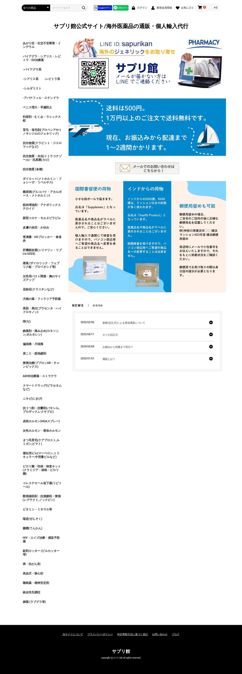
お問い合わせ (159, 634)
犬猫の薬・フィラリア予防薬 (42, 299)
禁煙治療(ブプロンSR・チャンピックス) (41, 364)
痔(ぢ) (27, 321)
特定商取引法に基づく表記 (132, 634)
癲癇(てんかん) (32, 528)
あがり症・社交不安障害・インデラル (42, 45)
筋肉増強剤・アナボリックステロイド (42, 206)
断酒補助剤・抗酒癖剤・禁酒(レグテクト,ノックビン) (42, 498)
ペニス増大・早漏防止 (37, 107)
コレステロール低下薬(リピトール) (42, 484)
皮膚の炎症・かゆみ (36, 227)
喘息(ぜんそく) (32, 519)
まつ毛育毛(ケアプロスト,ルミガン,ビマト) (41, 442)
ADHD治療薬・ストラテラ (40, 376)
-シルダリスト (32, 88)
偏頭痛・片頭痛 (33, 344)
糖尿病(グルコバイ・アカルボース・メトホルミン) (42, 193)
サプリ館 (121, 651)
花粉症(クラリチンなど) (38, 289)
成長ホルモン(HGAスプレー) (41, 421)
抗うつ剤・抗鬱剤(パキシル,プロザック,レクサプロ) (41, 409)
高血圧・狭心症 (33, 573)
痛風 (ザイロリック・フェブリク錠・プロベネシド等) (41, 265)
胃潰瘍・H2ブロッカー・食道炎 (42, 238)
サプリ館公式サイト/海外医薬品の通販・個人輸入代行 (121, 26)
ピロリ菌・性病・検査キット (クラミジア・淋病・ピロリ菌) (42, 470)
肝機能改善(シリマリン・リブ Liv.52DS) (42, 251)
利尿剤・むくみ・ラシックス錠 (42, 118)
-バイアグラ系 (32, 69)
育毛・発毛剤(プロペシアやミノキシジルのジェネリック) (42, 131)
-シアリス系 (30, 79)
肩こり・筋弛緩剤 (34, 353)
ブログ (175, 634)
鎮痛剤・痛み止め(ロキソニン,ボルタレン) (41, 332)
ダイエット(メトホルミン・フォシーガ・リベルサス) (42, 180)
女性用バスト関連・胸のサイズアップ (42, 278)
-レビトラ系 (52, 79)
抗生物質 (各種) (33, 169)
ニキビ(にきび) (32, 398)
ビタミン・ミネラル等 (37, 509)
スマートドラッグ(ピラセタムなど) (42, 387)
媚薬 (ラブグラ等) (34, 602)
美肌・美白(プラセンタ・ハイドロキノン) (42, 310)
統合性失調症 (31, 592)
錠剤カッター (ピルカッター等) (41, 552)
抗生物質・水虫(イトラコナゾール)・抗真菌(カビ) (42, 157)
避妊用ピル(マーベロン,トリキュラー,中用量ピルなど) (41, 455)
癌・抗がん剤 (31, 564)
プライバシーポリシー (100, 634)
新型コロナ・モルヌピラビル (42, 218)
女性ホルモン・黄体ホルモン (42, 430)
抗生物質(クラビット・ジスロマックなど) (42, 144)
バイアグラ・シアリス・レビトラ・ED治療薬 (42, 58)
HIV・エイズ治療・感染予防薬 (41, 539)
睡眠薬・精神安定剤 (36, 583)
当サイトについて (73, 634)
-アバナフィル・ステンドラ (41, 98)
